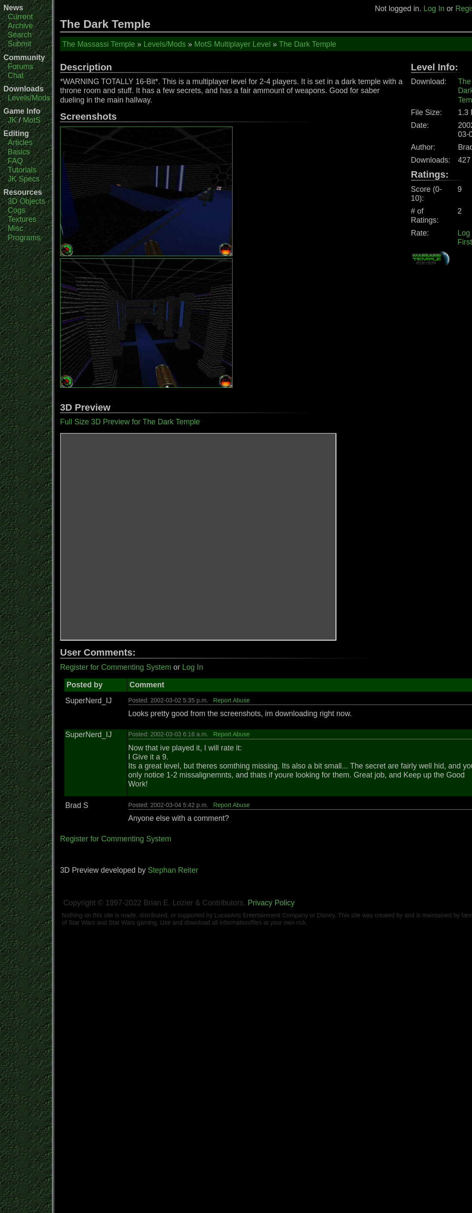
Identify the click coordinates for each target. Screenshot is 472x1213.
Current (20, 16)
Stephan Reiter (173, 870)
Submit (19, 43)
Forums (20, 66)
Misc (15, 228)
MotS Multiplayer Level (232, 44)
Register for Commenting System (115, 667)
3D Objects (26, 201)
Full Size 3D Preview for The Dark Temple (130, 421)
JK (12, 120)
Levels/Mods (29, 98)
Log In (434, 8)
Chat (16, 75)
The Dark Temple (307, 44)
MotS (31, 120)
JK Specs (23, 179)
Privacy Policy (271, 902)
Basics (19, 152)
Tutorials (22, 170)
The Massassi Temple (98, 44)
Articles (20, 142)
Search (20, 34)
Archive (20, 25)
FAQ (15, 161)
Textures (22, 219)
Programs (24, 237)
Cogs (16, 210)
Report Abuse (231, 700)
